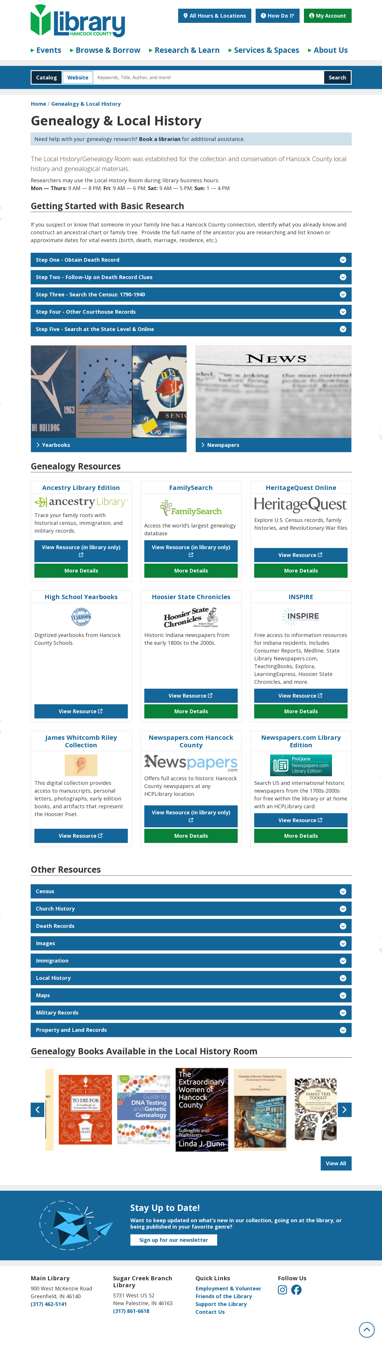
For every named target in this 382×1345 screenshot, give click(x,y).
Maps (191, 995)
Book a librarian (159, 138)
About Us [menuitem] (331, 50)
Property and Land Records (191, 1029)
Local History (191, 977)
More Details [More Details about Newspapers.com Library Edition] (301, 835)
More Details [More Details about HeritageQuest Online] (301, 570)
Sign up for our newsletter (173, 1239)
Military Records (191, 1012)
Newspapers (220, 444)
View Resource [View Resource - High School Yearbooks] (78, 711)
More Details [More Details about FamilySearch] (191, 570)
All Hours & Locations (217, 15)
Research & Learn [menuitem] (187, 50)
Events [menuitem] (48, 50)
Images (191, 943)
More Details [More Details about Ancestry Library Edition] (81, 570)
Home (38, 103)
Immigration (191, 960)
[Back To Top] (367, 1330)
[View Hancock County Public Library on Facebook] (296, 1291)
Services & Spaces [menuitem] (266, 50)
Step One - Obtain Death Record (191, 259)
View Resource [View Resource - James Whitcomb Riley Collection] (78, 835)
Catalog (44, 77)
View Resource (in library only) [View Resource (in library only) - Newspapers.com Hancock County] (191, 812)
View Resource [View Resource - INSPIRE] (297, 695)
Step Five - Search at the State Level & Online (191, 329)
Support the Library (221, 1304)
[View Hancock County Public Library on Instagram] (283, 1291)
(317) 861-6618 (131, 1310)
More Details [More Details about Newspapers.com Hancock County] (191, 835)
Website (75, 77)
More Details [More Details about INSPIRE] (301, 711)
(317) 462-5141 (49, 1304)
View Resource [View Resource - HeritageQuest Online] (297, 554)
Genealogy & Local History (86, 103)
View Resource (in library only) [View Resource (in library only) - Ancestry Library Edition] (81, 547)
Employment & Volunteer (228, 1288)
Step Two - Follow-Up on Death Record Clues (191, 277)
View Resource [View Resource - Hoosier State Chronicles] (187, 695)
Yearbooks (53, 444)
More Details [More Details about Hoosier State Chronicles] (191, 711)
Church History (191, 908)
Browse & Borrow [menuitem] (108, 50)
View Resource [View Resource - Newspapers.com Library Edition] (297, 820)
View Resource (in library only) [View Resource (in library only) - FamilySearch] (191, 547)
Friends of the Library (223, 1296)
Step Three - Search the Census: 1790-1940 (191, 294)
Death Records (191, 925)
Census (191, 891)
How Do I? (277, 15)
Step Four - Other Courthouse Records (191, 311)
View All (339, 1165)
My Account (327, 15)
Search (337, 77)
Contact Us (210, 1311)
